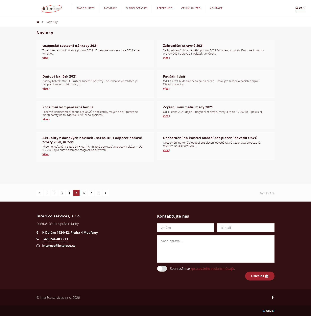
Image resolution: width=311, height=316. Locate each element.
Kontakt (216, 8)
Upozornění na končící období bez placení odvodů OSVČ (210, 138)
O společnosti (137, 8)
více (46, 58)
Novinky (110, 8)
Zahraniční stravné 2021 (183, 45)
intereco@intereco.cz (58, 245)
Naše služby (86, 8)
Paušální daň (174, 76)
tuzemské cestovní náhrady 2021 (70, 45)
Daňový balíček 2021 (59, 76)
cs (300, 8)
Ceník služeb (191, 8)
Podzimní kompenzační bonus (67, 107)
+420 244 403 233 (55, 239)
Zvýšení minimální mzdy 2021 (188, 107)
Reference (164, 8)
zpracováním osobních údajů (212, 268)
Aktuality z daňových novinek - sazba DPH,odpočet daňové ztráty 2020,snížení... (92, 140)
